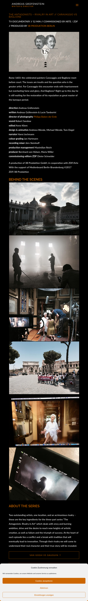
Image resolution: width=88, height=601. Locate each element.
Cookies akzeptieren (44, 581)
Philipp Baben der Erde (45, 116)
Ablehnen (44, 588)
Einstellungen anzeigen (44, 595)
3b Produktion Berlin (41, 25)
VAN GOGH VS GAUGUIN (44, 555)
